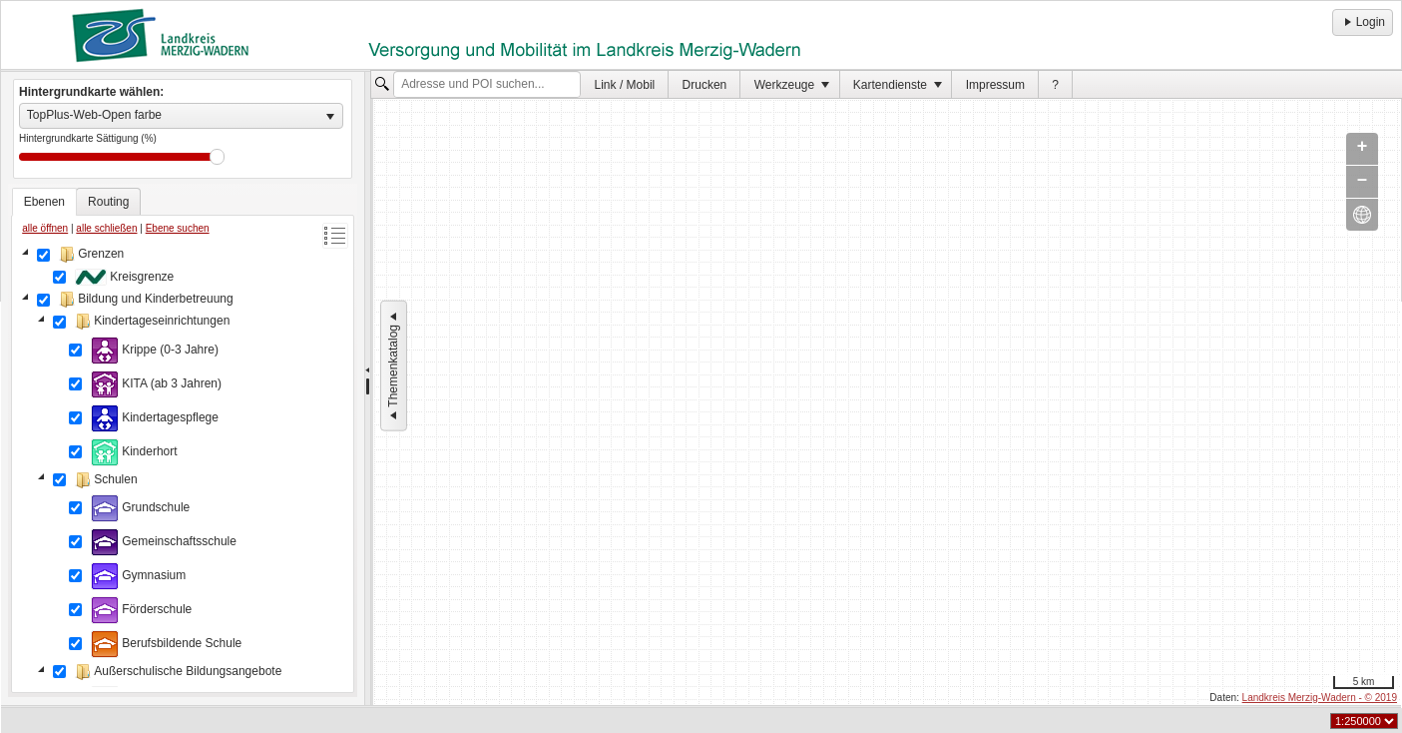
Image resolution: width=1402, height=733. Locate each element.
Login (1362, 22)
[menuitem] (625, 84)
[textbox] (487, 85)
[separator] (367, 388)
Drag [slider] (217, 157)
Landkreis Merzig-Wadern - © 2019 (1319, 697)
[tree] (182, 465)
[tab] (44, 202)
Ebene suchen (178, 228)
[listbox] (181, 116)
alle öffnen (45, 228)
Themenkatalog (393, 366)
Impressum (995, 85)
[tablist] (182, 440)
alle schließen (106, 228)
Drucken (705, 85)
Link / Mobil (625, 85)
